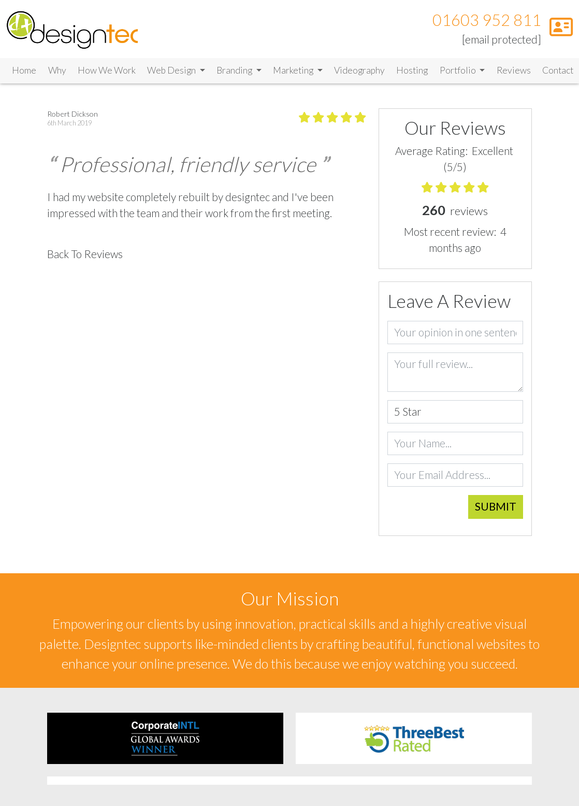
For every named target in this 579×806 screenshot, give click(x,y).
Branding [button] (235, 70)
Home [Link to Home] (24, 70)
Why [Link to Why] (57, 70)
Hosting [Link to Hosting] (412, 70)
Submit (495, 506)
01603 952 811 (486, 19)
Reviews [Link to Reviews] (514, 70)
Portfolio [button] (458, 70)
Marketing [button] (294, 70)
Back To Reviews (85, 254)
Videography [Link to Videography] (359, 70)
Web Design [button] (172, 70)
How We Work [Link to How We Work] (107, 70)
